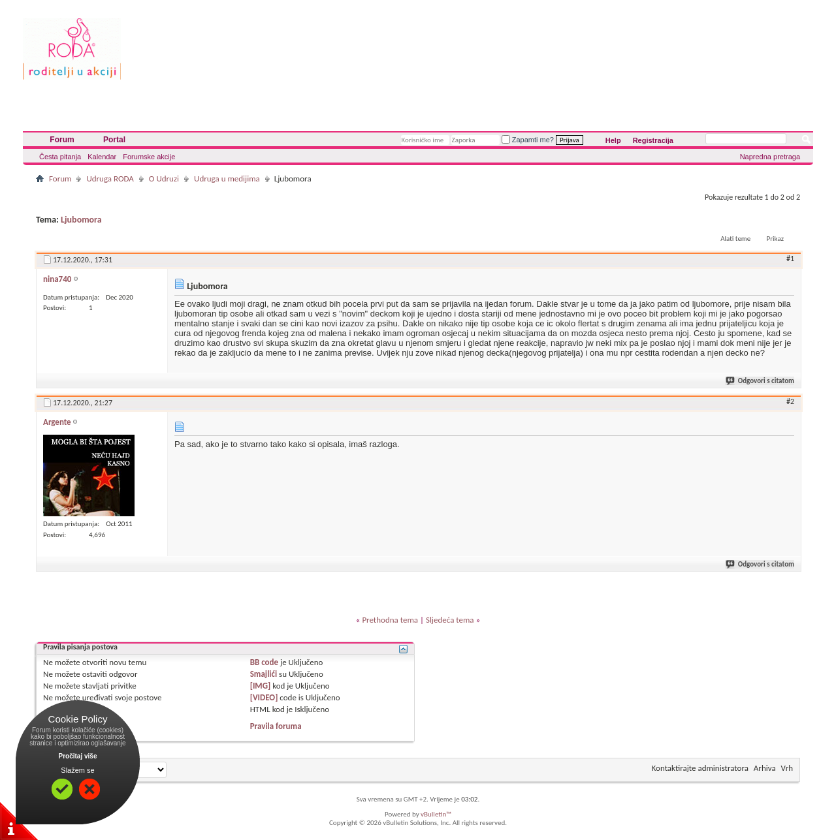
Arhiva (765, 768)
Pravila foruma (276, 726)
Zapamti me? (528, 140)
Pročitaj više (78, 756)
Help (613, 140)
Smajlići (263, 674)
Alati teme (735, 238)
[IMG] (260, 686)
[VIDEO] (264, 697)
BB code (264, 662)
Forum (62, 139)
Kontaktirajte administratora (700, 768)
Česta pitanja (60, 157)
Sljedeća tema (450, 620)
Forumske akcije (149, 157)
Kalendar (102, 157)
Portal (114, 139)
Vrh (787, 768)
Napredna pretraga (770, 157)
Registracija (653, 140)
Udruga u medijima (227, 178)
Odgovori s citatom (760, 381)
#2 (790, 401)
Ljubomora (81, 219)
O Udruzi (164, 178)
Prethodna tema (390, 620)
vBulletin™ (436, 814)
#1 (790, 258)
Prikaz (775, 238)
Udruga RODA (109, 178)
